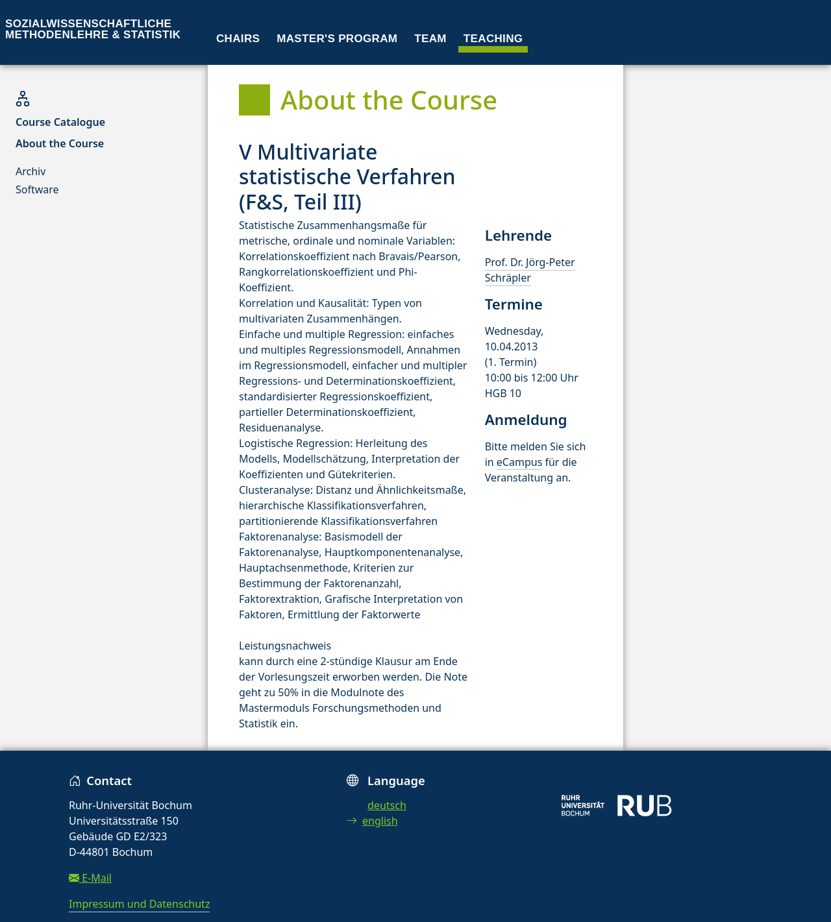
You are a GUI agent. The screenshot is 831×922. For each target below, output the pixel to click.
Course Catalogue (60, 122)
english (372, 821)
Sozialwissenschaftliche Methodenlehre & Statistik (92, 29)
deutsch (386, 805)
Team (430, 38)
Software (37, 189)
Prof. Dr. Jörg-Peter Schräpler (530, 270)
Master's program (337, 38)
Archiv (30, 171)
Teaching (493, 38)
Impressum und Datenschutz (139, 904)
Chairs (238, 38)
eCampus (519, 462)
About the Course (60, 143)
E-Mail (90, 878)
